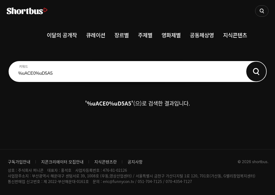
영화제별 (171, 35)
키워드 (23, 66)
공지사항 (135, 162)
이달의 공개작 (62, 35)
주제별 (145, 35)
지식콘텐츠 (235, 35)
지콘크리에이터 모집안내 (62, 162)
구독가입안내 (19, 162)
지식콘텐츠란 (105, 162)
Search (256, 71)
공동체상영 (202, 35)
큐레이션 (95, 35)
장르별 (121, 35)
